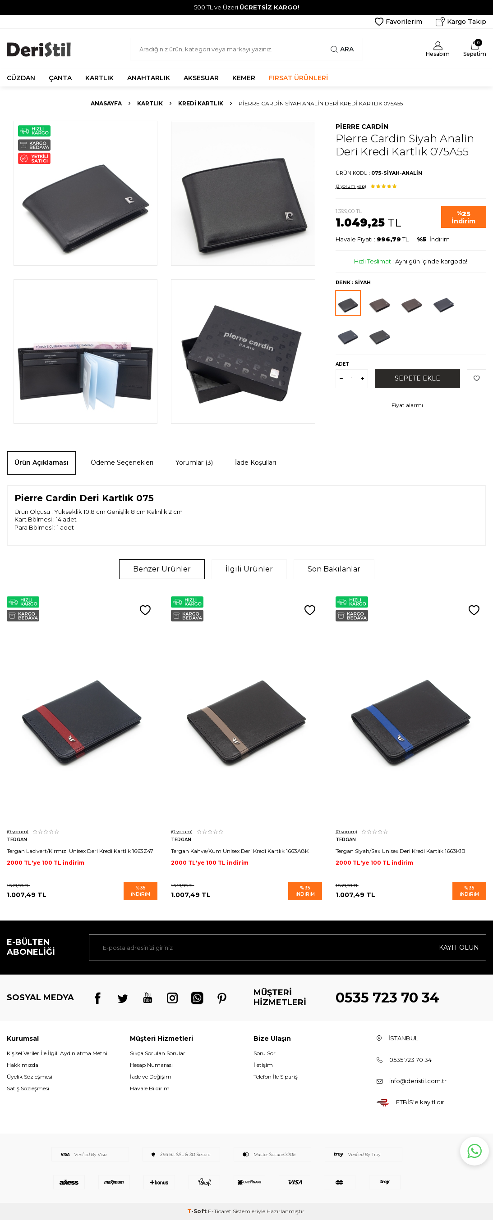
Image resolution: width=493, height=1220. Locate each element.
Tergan (17, 840)
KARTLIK (99, 78)
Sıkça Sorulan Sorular (157, 1053)
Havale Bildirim (150, 1088)
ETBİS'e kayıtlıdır (420, 1102)
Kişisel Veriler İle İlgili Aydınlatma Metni (57, 1053)
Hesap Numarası (151, 1064)
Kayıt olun (459, 947)
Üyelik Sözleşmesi (29, 1076)
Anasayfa (106, 103)
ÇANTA (60, 78)
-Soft (197, 1211)
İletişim (263, 1064)
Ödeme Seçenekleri (122, 462)
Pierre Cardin (362, 126)
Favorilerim (398, 21)
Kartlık (150, 103)
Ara (342, 49)
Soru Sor (264, 1053)
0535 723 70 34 (387, 997)
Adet (342, 364)
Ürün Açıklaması (41, 462)
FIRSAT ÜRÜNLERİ (298, 78)
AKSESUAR (201, 78)
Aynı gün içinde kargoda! (431, 261)
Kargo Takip (461, 21)
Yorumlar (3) (194, 462)
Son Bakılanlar (334, 569)
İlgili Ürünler (249, 569)
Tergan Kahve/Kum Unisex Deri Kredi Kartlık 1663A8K (240, 851)
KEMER (243, 78)
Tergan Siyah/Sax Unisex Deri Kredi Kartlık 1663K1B (400, 851)
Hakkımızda (22, 1064)
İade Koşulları (255, 462)
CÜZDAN (21, 78)
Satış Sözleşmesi (28, 1088)
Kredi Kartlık (200, 103)
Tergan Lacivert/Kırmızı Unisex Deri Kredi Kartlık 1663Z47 (80, 851)
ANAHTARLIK (148, 78)
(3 (351, 186)
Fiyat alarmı (407, 405)
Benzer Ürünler (162, 569)
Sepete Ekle (417, 378)
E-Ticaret (219, 1211)
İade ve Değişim (150, 1076)
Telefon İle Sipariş (275, 1076)
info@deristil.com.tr (418, 1080)
